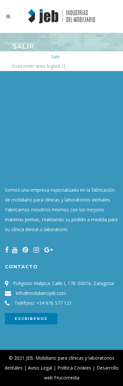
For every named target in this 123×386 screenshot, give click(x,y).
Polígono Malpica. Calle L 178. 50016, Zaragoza (63, 283)
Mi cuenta (37, 57)
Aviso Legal (40, 368)
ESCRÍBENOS (31, 318)
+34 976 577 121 (54, 303)
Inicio (17, 57)
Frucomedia (66, 377)
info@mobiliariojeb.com (41, 293)
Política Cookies (74, 368)
